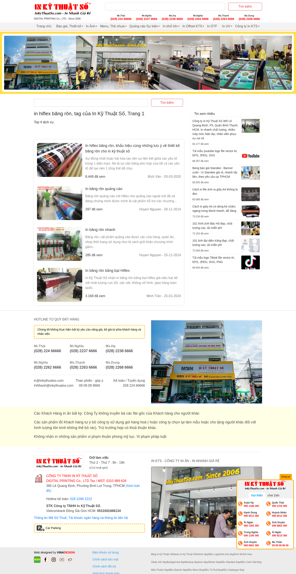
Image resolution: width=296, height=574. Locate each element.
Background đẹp (176, 562)
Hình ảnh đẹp (226, 554)
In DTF (212, 26)
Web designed (43, 552)
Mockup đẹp (191, 562)
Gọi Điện (257, 495)
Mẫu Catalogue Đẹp (233, 569)
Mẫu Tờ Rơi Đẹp (213, 569)
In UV (226, 26)
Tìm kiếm (245, 6)
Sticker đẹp (214, 562)
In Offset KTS (192, 26)
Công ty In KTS (246, 26)
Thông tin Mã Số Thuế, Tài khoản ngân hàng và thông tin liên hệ (81, 518)
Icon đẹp (203, 562)
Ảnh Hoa (247, 554)
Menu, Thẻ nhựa (112, 26)
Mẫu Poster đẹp (160, 569)
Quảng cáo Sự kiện (144, 26)
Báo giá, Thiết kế (68, 26)
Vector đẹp (202, 554)
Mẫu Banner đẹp (178, 569)
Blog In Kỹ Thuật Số (162, 554)
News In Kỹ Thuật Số (184, 554)
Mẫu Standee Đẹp (230, 562)
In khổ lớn (170, 26)
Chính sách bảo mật (105, 559)
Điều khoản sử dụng (105, 552)
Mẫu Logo (213, 554)
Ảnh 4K (238, 554)
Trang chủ (43, 26)
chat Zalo (273, 495)
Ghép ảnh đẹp (159, 562)
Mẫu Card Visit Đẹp (251, 562)
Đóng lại (286, 477)
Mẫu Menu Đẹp (195, 569)
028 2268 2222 (81, 499)
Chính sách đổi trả (105, 566)
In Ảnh (90, 26)
